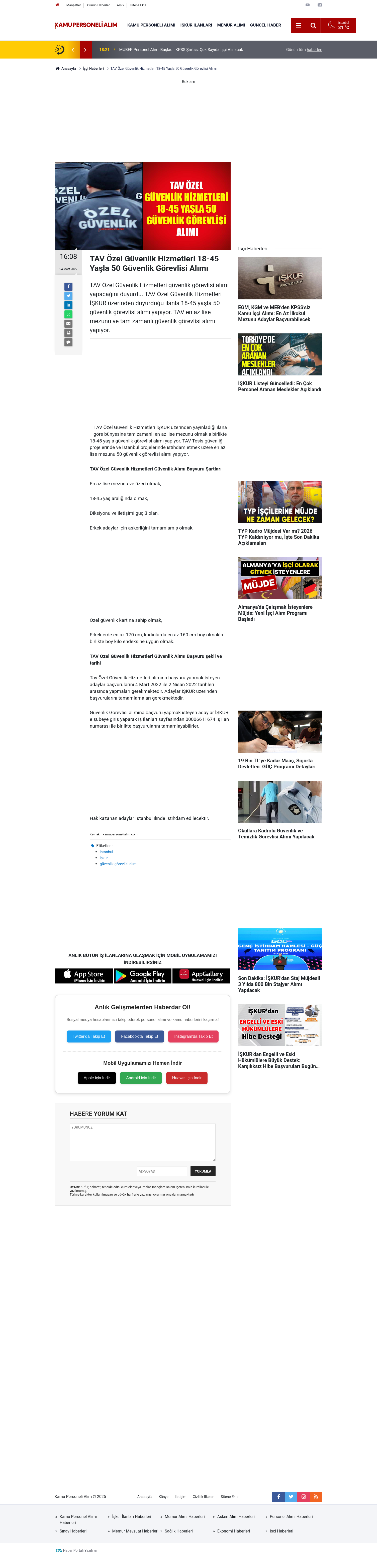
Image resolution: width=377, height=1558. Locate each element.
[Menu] (298, 25)
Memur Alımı (231, 25)
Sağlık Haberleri (179, 1531)
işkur (104, 858)
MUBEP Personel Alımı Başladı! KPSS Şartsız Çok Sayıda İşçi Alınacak (181, 49)
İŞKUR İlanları (196, 25)
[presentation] (72, 50)
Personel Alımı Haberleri (291, 1516)
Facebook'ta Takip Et (139, 1036)
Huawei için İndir (187, 1078)
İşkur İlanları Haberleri (131, 1516)
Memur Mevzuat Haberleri (135, 1531)
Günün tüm (304, 49)
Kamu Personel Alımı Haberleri (78, 1519)
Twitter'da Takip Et (89, 1036)
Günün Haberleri (99, 5)
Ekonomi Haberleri (233, 1531)
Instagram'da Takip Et (193, 1036)
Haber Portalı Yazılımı (80, 1550)
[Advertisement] (188, 120)
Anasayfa (144, 1497)
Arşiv (120, 5)
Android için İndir (141, 1078)
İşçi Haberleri (281, 1531)
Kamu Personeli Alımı (151, 25)
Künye (163, 1497)
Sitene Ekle (138, 5)
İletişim (180, 1497)
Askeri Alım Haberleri (236, 1516)
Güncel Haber (265, 25)
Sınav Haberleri (73, 1531)
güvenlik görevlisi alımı (119, 864)
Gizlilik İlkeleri (204, 1497)
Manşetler (73, 5)
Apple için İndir (97, 1078)
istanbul (106, 852)
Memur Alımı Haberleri (185, 1516)
